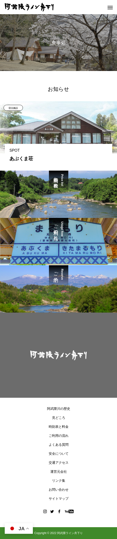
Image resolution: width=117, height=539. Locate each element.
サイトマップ (59, 498)
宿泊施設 (13, 108)
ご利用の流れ (59, 435)
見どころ (58, 418)
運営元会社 (58, 471)
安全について (59, 453)
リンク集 (58, 480)
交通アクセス (59, 462)
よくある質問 (59, 444)
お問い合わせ (59, 489)
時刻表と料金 (59, 427)
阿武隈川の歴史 (58, 409)
